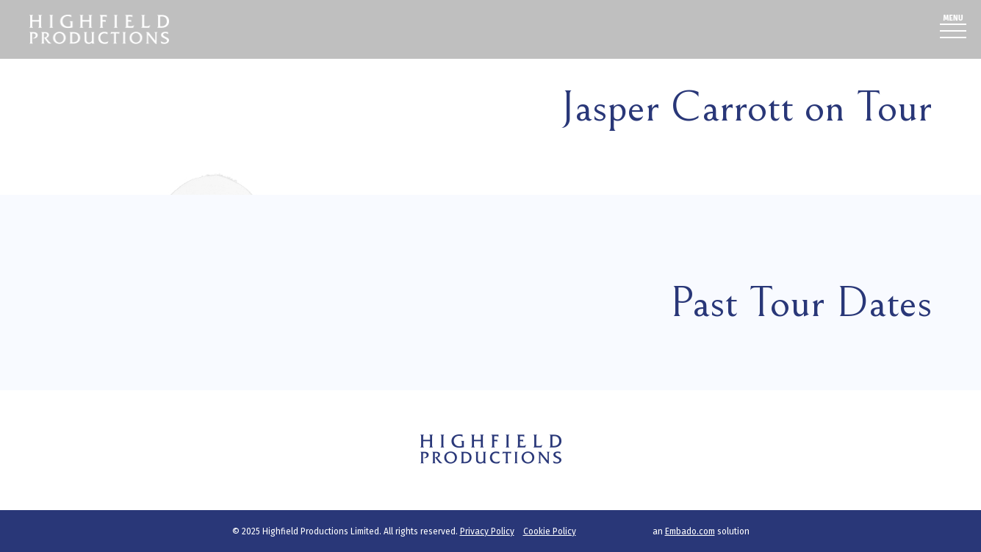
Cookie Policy (549, 531)
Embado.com (690, 531)
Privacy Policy (487, 531)
